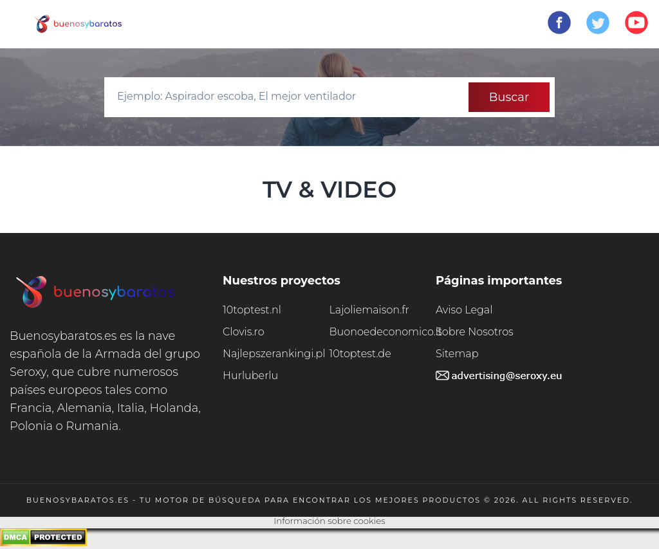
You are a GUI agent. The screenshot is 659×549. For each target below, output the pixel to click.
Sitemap (457, 354)
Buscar (509, 97)
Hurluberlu (250, 375)
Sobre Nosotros (475, 332)
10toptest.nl (252, 310)
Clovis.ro (244, 332)
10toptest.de (360, 354)
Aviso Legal (464, 310)
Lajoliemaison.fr (369, 310)
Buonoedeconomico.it (383, 332)
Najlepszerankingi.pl (274, 354)
